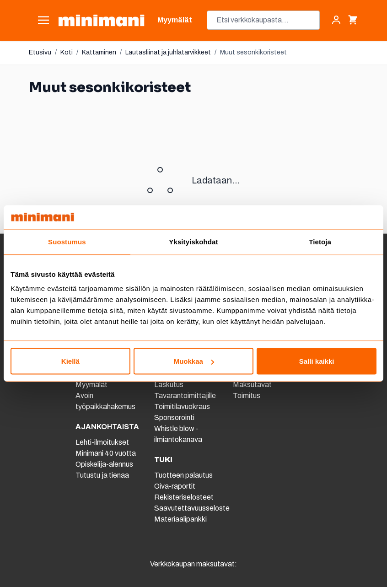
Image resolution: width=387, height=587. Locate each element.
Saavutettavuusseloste (192, 508)
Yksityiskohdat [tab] (193, 241)
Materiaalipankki (180, 519)
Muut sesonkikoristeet (253, 52)
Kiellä (70, 361)
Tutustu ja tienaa (102, 475)
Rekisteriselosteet (184, 497)
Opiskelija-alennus (104, 464)
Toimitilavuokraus (182, 406)
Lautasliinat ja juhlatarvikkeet (168, 52)
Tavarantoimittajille (185, 395)
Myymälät (91, 384)
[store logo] (101, 20)
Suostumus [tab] (67, 241)
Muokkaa (194, 361)
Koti (66, 52)
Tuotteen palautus (184, 475)
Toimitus (246, 395)
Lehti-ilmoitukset (102, 442)
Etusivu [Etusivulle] (40, 52)
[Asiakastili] (336, 20)
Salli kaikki (316, 361)
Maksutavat (252, 384)
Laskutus (168, 384)
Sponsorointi (174, 417)
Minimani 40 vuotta (105, 453)
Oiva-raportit (174, 486)
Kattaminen (99, 52)
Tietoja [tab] (320, 241)
